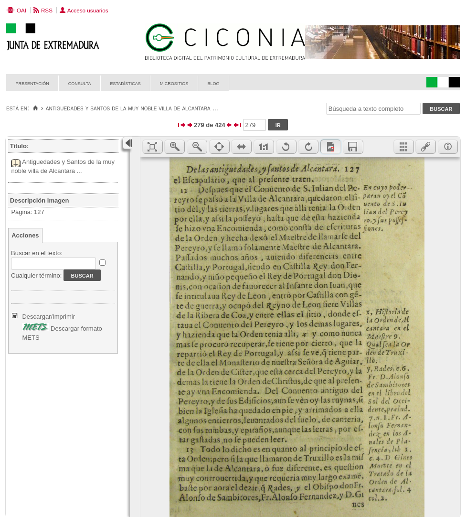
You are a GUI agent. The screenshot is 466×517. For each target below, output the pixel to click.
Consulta (79, 82)
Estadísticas (125, 82)
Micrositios (174, 82)
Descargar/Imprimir (48, 316)
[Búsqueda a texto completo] (373, 109)
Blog (213, 82)
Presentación (32, 82)
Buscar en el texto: (37, 253)
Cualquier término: (36, 275)
